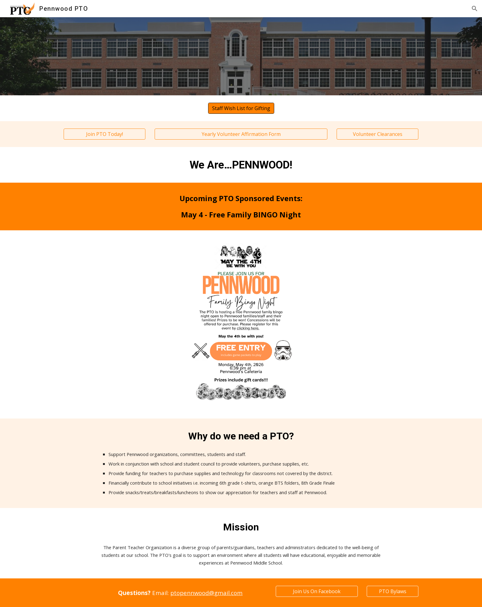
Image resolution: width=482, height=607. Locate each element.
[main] (241, 164)
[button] (474, 8)
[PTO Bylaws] (392, 591)
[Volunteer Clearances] (377, 134)
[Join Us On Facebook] (316, 591)
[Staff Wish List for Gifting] (241, 108)
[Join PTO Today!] (104, 134)
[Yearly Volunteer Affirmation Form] (241, 134)
